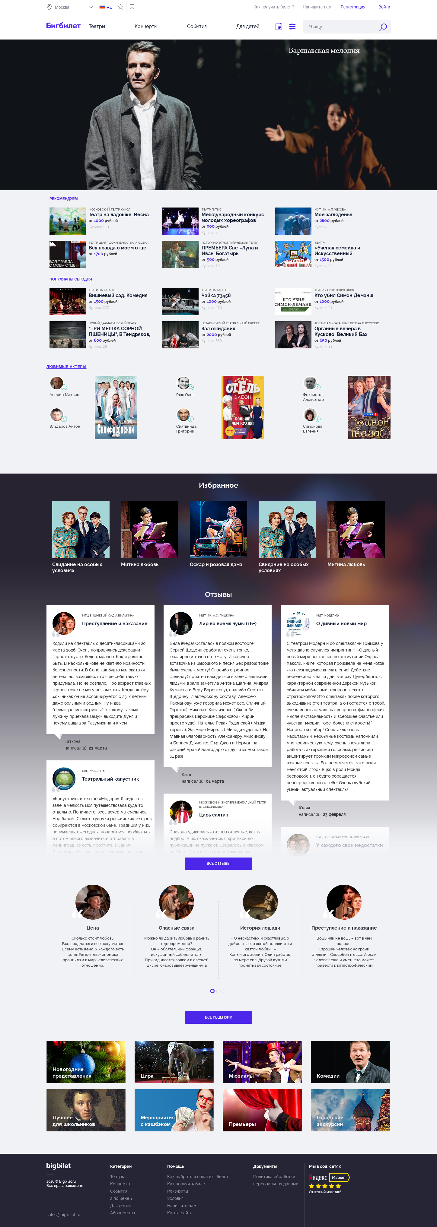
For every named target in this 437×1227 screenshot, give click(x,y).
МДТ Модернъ (327, 615)
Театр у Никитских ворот (335, 290)
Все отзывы (219, 863)
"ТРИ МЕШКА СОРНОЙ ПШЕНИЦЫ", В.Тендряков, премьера (119, 331)
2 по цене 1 (121, 1198)
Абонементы (122, 1212)
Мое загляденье (333, 214)
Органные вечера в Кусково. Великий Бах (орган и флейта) (341, 331)
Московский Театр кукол (109, 209)
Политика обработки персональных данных (275, 1180)
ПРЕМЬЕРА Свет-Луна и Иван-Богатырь (230, 250)
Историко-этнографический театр (230, 242)
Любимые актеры (66, 367)
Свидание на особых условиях (77, 567)
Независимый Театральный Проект (231, 323)
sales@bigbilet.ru (63, 1214)
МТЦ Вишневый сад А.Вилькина (108, 615)
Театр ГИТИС (211, 209)
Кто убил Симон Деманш (343, 295)
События (197, 26)
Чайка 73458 (216, 295)
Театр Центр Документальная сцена (118, 242)
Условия (175, 1198)
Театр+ (319, 242)
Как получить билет (187, 1183)
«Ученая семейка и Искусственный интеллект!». (337, 250)
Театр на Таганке (102, 290)
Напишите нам (317, 7)
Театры (97, 26)
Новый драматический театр (112, 323)
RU (110, 7)
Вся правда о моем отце (117, 248)
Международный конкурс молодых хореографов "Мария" (233, 217)
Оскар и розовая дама (216, 564)
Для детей (247, 26)
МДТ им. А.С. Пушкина (216, 615)
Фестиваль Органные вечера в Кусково (346, 323)
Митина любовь (139, 564)
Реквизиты (177, 1191)
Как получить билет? (274, 7)
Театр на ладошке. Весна (119, 214)
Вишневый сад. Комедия (118, 295)
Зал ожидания (218, 328)
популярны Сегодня (70, 279)
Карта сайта (180, 1212)
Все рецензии (218, 1017)
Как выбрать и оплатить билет (197, 1176)
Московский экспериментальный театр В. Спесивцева (232, 804)
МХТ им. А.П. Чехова (330, 209)
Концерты (146, 26)
